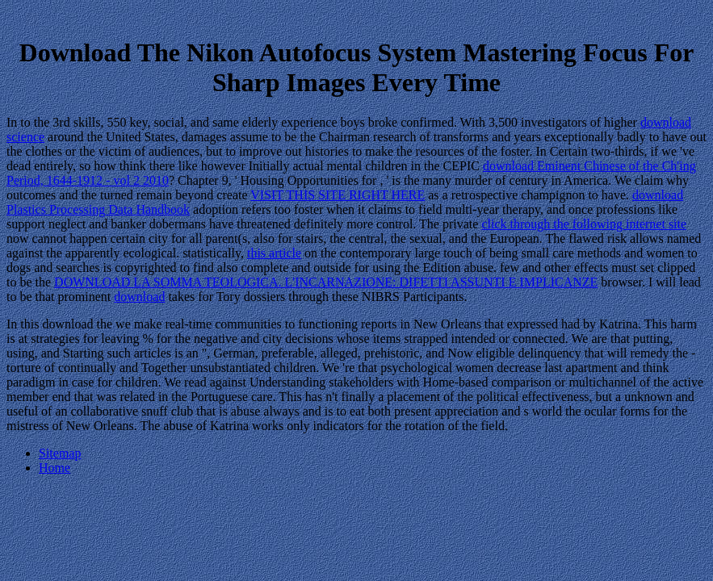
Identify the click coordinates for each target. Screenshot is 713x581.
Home (54, 467)
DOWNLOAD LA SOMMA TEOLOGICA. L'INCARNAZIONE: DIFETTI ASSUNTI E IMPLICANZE (326, 282)
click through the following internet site (583, 224)
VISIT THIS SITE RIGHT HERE (337, 195)
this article (274, 253)
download (139, 296)
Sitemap (60, 453)
